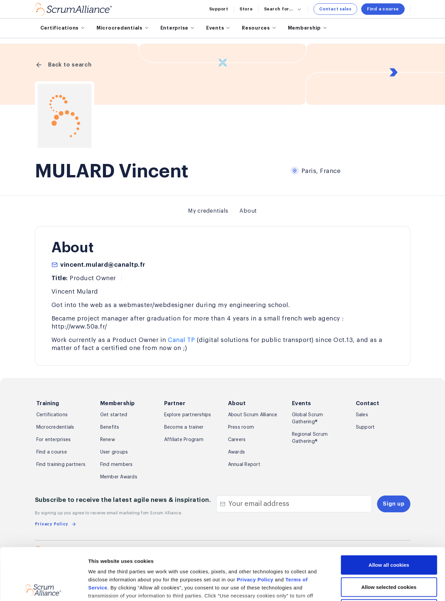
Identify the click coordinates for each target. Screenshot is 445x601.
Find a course (383, 9)
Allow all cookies (389, 513)
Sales (362, 415)
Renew (107, 439)
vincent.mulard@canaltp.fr (102, 265)
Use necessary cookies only (388, 557)
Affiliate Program (183, 439)
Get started (113, 415)
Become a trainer (184, 427)
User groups (114, 452)
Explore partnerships (187, 415)
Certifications (52, 415)
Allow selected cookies (388, 535)
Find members (116, 464)
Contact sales (335, 9)
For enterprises (53, 439)
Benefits (109, 427)
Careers (237, 439)
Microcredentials (55, 427)
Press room (241, 427)
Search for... (283, 9)
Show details (356, 588)
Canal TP (181, 340)
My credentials (208, 211)
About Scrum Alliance (252, 415)
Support (218, 9)
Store (246, 9)
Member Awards (118, 477)
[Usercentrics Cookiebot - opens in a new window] (43, 588)
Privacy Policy (255, 527)
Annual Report (244, 464)
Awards (236, 452)
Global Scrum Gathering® (307, 418)
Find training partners (61, 464)
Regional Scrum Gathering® (310, 438)
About (248, 211)
